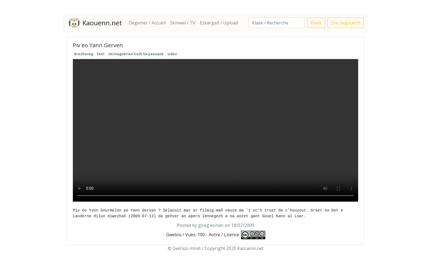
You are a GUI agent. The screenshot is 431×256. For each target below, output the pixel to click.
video (172, 54)
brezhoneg (83, 54)
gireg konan (210, 225)
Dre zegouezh (345, 23)
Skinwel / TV (182, 23)
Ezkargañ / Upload (219, 23)
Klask (316, 23)
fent (100, 54)
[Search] (276, 23)
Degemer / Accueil (147, 23)
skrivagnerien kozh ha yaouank (136, 54)
